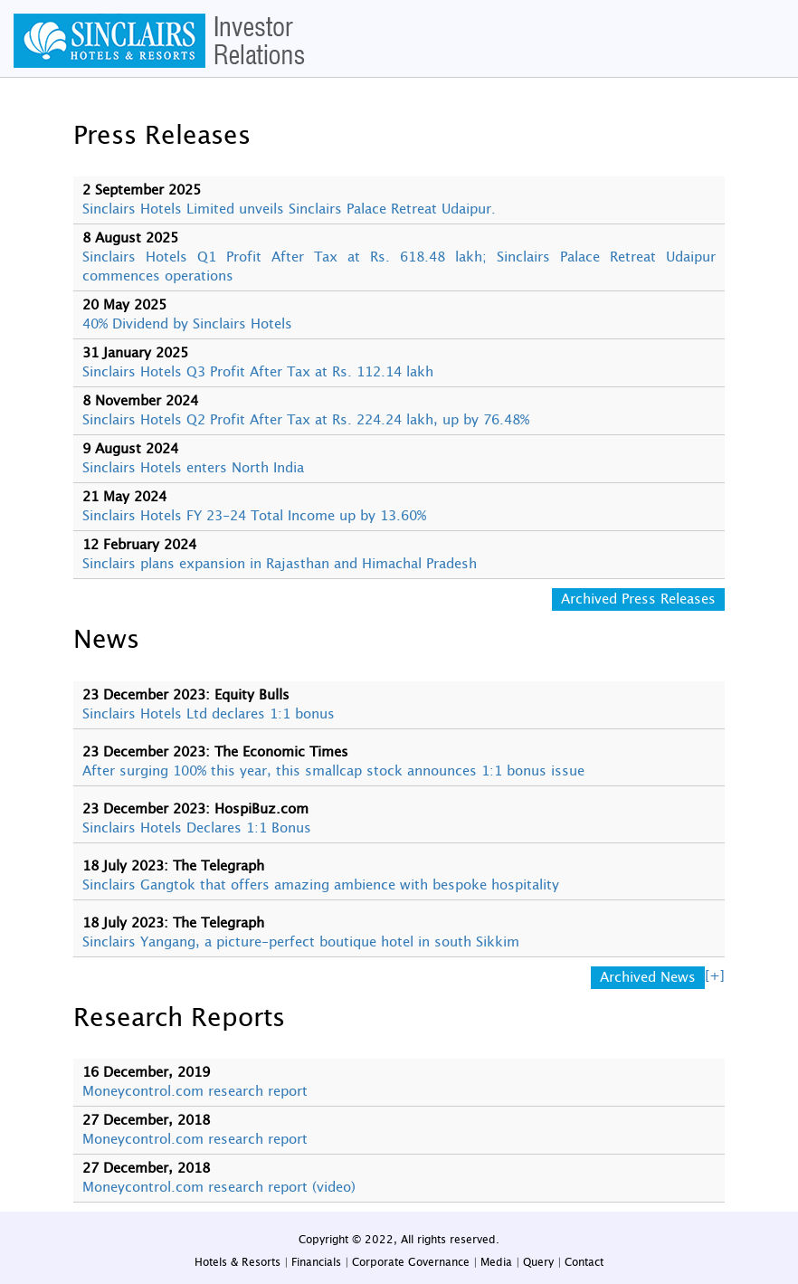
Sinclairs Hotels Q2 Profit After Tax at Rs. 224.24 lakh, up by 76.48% (305, 420)
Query (538, 1262)
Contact (584, 1262)
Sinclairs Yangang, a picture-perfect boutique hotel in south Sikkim (300, 942)
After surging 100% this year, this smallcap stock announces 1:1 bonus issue (333, 771)
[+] (715, 976)
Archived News (648, 977)
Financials (316, 1262)
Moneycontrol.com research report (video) (219, 1187)
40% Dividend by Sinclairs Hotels (187, 324)
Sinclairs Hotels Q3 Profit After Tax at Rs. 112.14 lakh (257, 372)
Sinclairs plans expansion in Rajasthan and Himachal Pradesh (279, 564)
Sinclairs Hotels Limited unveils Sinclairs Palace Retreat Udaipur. (289, 209)
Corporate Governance (411, 1262)
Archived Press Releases (638, 599)
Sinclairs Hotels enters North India (193, 468)
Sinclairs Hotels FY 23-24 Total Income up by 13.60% (254, 516)
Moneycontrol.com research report (195, 1092)
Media (496, 1262)
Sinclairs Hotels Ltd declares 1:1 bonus (208, 714)
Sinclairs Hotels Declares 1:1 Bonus (196, 828)
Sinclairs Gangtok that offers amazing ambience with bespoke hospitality (320, 885)
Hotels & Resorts (237, 1262)
